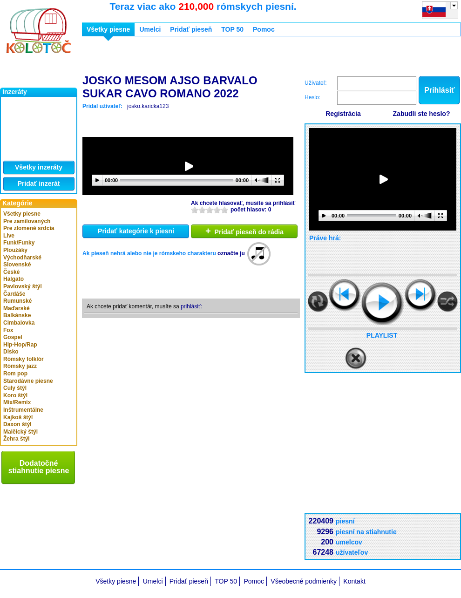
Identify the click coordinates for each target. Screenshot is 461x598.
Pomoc (264, 29)
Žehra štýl (16, 438)
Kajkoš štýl (18, 417)
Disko (11, 351)
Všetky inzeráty (38, 167)
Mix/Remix (17, 402)
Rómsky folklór (23, 359)
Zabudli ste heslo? (421, 113)
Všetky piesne (22, 214)
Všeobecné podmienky (304, 581)
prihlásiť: (191, 306)
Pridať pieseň (191, 29)
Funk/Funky (18, 242)
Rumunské (17, 301)
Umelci (150, 29)
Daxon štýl (17, 424)
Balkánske (17, 315)
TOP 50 (232, 29)
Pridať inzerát (39, 183)
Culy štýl (15, 388)
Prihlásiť (439, 90)
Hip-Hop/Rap (20, 344)
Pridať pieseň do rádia (244, 231)
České (11, 272)
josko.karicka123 (148, 106)
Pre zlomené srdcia (28, 228)
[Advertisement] (137, 57)
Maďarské (16, 308)
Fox (8, 330)
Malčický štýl (20, 431)
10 (224, 209)
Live (8, 235)
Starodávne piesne (28, 381)
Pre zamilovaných (26, 221)
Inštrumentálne (23, 410)
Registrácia (342, 113)
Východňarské (22, 257)
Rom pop (15, 373)
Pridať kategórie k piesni (136, 231)
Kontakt (354, 581)
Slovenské (17, 264)
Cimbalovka (18, 322)
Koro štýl (15, 395)
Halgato (13, 279)
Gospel (12, 337)
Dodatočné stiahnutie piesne (38, 467)
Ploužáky (15, 250)
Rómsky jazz (20, 366)
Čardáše (14, 294)
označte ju (231, 253)
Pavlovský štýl (22, 286)
